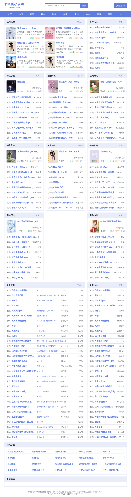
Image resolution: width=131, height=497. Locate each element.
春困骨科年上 (108, 458)
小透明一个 (36, 192)
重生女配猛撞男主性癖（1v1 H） (24, 187)
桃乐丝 (38, 272)
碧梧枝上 (57, 182)
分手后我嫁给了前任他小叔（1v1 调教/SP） (64, 133)
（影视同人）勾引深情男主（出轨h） (107, 252)
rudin (81, 167)
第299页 (40, 412)
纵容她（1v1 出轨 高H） (22, 138)
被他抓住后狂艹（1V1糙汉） (105, 128)
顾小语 (38, 208)
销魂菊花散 (65, 412)
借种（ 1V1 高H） (102, 277)
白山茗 (61, 161)
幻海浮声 (120, 123)
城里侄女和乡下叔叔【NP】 (106, 102)
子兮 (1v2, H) (17, 277)
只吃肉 (38, 102)
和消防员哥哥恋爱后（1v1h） (62, 197)
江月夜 (103, 231)
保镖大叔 (15, 331)
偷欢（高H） (61, 43)
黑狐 (122, 58)
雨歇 (63, 432)
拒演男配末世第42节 (45, 311)
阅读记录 (121, 6)
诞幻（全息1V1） (102, 122)
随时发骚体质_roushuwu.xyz (64, 117)
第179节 (40, 290)
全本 (121, 14)
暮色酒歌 (79, 133)
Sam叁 (20, 91)
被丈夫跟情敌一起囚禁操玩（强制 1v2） (105, 172)
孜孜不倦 (59, 52)
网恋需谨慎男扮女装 (16, 452)
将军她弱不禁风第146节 (46, 346)
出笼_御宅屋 (58, 192)
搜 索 (84, 6)
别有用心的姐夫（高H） (63, 138)
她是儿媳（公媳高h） (21, 242)
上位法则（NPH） (102, 177)
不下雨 (38, 262)
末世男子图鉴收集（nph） (23, 172)
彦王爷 (64, 341)
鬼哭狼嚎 (20, 67)
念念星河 (21, 82)
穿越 (99, 14)
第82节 (39, 306)
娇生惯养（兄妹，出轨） (69, 82)
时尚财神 (37, 97)
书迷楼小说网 (14, 5)
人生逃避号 (78, 107)
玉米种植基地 (119, 43)
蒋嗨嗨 (121, 68)
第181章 (40, 371)
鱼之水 (64, 351)
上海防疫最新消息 (38, 452)
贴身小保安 (16, 376)
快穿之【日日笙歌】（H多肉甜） (24, 197)
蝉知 (81, 128)
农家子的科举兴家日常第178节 (49, 341)
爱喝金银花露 (78, 197)
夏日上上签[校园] (19, 321)
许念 (122, 48)
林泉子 (38, 172)
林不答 (121, 427)
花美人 (121, 118)
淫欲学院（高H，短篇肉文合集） (73, 151)
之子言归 (64, 346)
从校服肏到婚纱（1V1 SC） (63, 112)
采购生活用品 (42, 316)
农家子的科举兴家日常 (21, 341)
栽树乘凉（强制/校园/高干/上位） (64, 202)
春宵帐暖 (35, 458)
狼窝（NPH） (59, 177)
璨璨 (19, 38)
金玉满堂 (120, 432)
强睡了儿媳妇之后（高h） (111, 82)
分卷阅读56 (41, 331)
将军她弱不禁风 (18, 346)
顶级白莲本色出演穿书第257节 (49, 402)
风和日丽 (37, 113)
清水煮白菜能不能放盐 (88, 464)
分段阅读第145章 (43, 356)
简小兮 (38, 123)
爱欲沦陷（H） (18, 182)
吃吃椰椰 (59, 38)
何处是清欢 (60, 67)
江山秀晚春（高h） (103, 42)
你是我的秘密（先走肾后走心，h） (27, 432)
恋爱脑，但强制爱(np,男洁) (68, 28)
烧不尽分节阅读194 (44, 301)
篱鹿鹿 (38, 187)
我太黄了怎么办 (36, 167)
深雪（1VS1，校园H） (27, 28)
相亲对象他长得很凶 (103, 27)
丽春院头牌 (104, 91)
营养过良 (15, 386)
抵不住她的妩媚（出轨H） (106, 207)
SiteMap (73, 494)
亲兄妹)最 (11, 464)
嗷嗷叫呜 (79, 203)
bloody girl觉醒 (85, 452)
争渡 (39, 257)
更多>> (80, 22)
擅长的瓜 (64, 295)
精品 (32, 14)
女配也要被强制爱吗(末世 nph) (107, 192)
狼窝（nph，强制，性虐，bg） (63, 107)
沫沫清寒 (120, 38)
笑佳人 (121, 27)
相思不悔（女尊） (19, 391)
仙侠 (88, 14)
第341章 (40, 422)
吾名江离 (120, 102)
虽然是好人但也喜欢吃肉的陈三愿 (36, 118)
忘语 (63, 290)
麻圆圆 (80, 177)
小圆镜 (38, 107)
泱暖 (39, 182)
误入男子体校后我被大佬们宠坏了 (24, 202)
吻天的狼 (64, 427)
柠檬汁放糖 (78, 113)
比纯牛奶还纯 (36, 278)
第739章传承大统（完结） (47, 376)
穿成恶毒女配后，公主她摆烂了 (25, 422)
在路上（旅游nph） (20, 167)
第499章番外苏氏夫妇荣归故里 (49, 381)
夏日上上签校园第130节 (46, 321)
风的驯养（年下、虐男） (22, 316)
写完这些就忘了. (22, 52)
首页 (10, 14)
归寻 (60, 91)
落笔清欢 (120, 177)
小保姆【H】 (58, 187)
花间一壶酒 (78, 182)
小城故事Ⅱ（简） (19, 133)
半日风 (121, 32)
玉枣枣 (20, 231)
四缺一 (80, 123)
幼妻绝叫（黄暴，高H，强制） (24, 272)
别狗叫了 (120, 53)
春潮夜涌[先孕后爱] (20, 361)
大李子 (121, 252)
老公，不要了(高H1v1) (104, 107)
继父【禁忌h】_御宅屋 (104, 187)
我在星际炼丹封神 (19, 351)
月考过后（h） (18, 396)
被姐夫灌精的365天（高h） (23, 252)
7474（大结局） (43, 391)
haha (81, 187)
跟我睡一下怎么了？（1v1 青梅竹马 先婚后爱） (106, 182)
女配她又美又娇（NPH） (105, 242)
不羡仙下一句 (60, 470)
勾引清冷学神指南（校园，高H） (31, 221)
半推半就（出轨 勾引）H (22, 112)
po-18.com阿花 (119, 262)
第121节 (40, 326)
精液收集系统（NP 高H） (28, 151)
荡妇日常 (60, 57)
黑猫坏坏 (64, 331)
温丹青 (80, 138)
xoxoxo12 (120, 172)
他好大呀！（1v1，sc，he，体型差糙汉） (64, 207)
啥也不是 (79, 208)
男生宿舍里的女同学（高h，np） (106, 197)
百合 (43, 14)
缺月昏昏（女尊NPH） (63, 102)
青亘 (39, 197)
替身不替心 (99, 48)
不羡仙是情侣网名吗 (111, 470)
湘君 (63, 381)
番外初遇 (40, 432)
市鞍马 (38, 138)
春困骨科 (11, 458)
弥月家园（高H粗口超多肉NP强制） (106, 133)
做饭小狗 (64, 321)
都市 (65, 14)
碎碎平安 (120, 167)
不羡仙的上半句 (37, 470)
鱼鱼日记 (120, 197)
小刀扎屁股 (120, 128)
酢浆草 (121, 192)
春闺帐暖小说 (60, 458)
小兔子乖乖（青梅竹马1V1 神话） (107, 138)
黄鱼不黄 (64, 356)
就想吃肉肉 (120, 97)
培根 (81, 102)
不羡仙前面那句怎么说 (112, 464)
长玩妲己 (120, 133)
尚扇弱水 (37, 133)
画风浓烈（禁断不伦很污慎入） (23, 97)
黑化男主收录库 (60, 172)
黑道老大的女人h (19, 262)
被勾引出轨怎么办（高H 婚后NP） (21, 117)
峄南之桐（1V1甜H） (21, 107)
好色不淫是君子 (119, 272)
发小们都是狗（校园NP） (64, 128)
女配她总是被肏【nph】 (22, 122)
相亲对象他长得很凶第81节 (47, 407)
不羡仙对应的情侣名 (87, 470)
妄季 (122, 113)
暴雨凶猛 (98, 427)
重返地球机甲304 (43, 417)
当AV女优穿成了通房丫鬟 (22, 128)
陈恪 (81, 192)
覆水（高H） (58, 167)
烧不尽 (14, 300)
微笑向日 (120, 208)
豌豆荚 (121, 278)
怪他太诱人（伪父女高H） (28, 43)
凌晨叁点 (64, 316)
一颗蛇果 (120, 267)
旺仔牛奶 (64, 396)
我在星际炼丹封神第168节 (47, 351)
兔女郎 (97, 68)
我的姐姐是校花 (101, 58)
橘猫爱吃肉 (78, 97)
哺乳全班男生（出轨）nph (23, 102)
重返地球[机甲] (18, 417)
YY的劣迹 (65, 417)
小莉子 (64, 391)
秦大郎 (64, 376)
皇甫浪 (38, 203)
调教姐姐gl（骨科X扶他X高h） (24, 237)
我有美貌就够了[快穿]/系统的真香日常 (28, 356)
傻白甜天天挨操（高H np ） (105, 97)
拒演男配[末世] (101, 37)
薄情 (13, 326)
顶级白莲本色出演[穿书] (105, 63)
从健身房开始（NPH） (104, 267)
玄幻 (77, 14)
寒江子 (121, 138)
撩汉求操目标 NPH (20, 257)
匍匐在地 (106, 452)
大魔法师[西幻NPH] (103, 432)
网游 (110, 14)
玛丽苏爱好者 (21, 161)
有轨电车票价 (60, 452)
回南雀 (64, 301)
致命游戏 (15, 427)
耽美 (54, 14)
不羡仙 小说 (12, 470)
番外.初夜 (40, 437)
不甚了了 (64, 306)
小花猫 (121, 237)
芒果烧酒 (120, 182)
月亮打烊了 (78, 172)
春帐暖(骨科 (36, 464)
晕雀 (102, 161)
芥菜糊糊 (64, 386)
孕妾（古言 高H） (102, 117)
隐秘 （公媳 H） (102, 167)
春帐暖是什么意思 (86, 458)
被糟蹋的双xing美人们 (104, 237)
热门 (21, 14)
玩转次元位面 (17, 295)
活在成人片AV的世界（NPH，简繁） (107, 112)
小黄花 (121, 107)
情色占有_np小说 (19, 207)
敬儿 (39, 237)
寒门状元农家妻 (18, 381)
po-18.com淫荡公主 (103, 262)
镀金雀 (97, 53)
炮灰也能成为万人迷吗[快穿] (107, 32)
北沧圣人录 (22, 57)
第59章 (39, 361)
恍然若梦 (79, 118)
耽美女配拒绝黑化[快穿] (22, 412)
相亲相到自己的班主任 (64, 464)
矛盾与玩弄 (41, 336)
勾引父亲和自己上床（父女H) (22, 192)
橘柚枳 (64, 361)
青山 (39, 128)
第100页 (40, 386)
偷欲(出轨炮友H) (60, 97)
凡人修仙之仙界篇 (19, 290)
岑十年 (64, 422)
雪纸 (122, 242)
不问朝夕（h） (106, 151)
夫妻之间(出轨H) (60, 122)
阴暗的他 (15, 305)
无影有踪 (64, 326)
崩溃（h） (41, 366)
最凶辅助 (120, 63)
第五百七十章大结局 (45, 427)
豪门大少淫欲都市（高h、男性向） (104, 272)
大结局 (39, 396)
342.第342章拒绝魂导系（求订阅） (51, 295)
